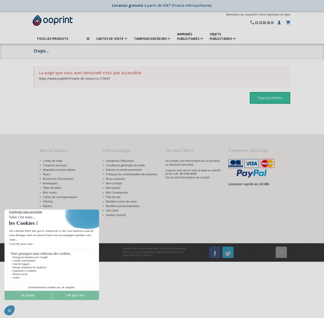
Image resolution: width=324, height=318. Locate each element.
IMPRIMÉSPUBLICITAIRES (190, 36)
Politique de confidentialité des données (132, 174)
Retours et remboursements (124, 170)
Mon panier (113, 188)
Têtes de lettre (52, 188)
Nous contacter (116, 179)
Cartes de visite (53, 161)
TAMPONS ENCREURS (152, 38)
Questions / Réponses (120, 161)
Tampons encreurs (55, 165)
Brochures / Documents (58, 179)
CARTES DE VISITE (111, 38)
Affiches (48, 201)
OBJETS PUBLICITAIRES (223, 36)
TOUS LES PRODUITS (63, 38)
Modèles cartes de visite (121, 201)
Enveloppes (50, 183)
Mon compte (114, 183)
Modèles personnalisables (123, 206)
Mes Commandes (117, 192)
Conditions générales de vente (125, 165)
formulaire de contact (195, 177)
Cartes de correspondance (60, 197)
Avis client (112, 210)
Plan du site (113, 197)
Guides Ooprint (116, 215)
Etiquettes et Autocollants (59, 170)
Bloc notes (49, 192)
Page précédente (270, 98)
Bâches (47, 206)
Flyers (46, 174)
